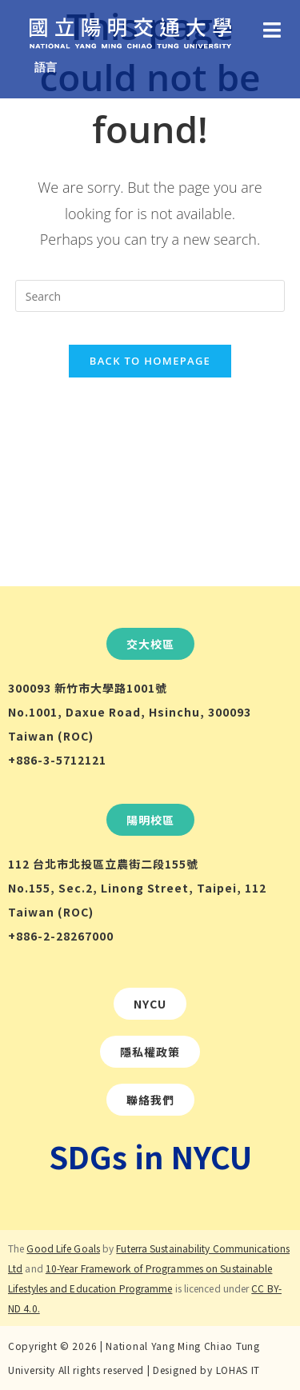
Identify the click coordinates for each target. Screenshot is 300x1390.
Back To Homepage (150, 360)
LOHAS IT (238, 1369)
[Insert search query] (150, 296)
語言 (45, 66)
